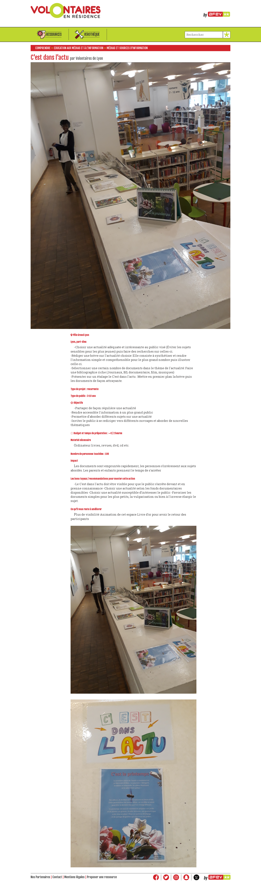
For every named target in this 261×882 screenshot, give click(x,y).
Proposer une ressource (102, 877)
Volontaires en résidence (130, 10)
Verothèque (92, 34)
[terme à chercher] (204, 34)
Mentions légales (74, 877)
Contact (57, 877)
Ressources (53, 34)
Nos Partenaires (40, 877)
